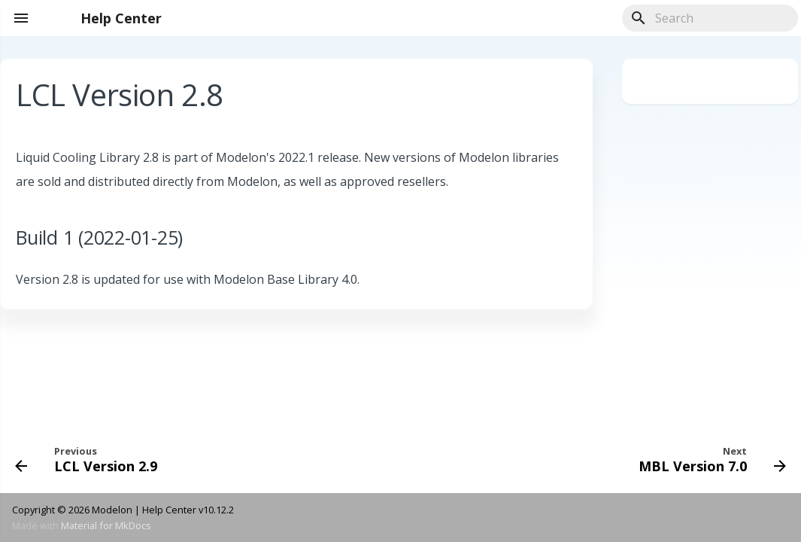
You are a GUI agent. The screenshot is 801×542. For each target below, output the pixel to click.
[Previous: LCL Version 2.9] (90, 458)
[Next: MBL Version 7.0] (708, 458)
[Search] (710, 18)
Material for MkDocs (106, 525)
